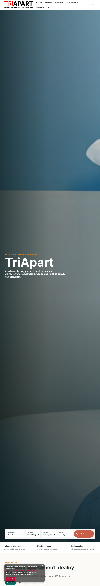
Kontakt (43, 4)
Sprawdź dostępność (84, 534)
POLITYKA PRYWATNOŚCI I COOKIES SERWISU (21, 570)
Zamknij (10, 579)
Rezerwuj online (77, 4)
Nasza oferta (63, 4)
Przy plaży (41, 583)
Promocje (52, 4)
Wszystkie (10, 583)
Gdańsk (21, 583)
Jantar (30, 583)
